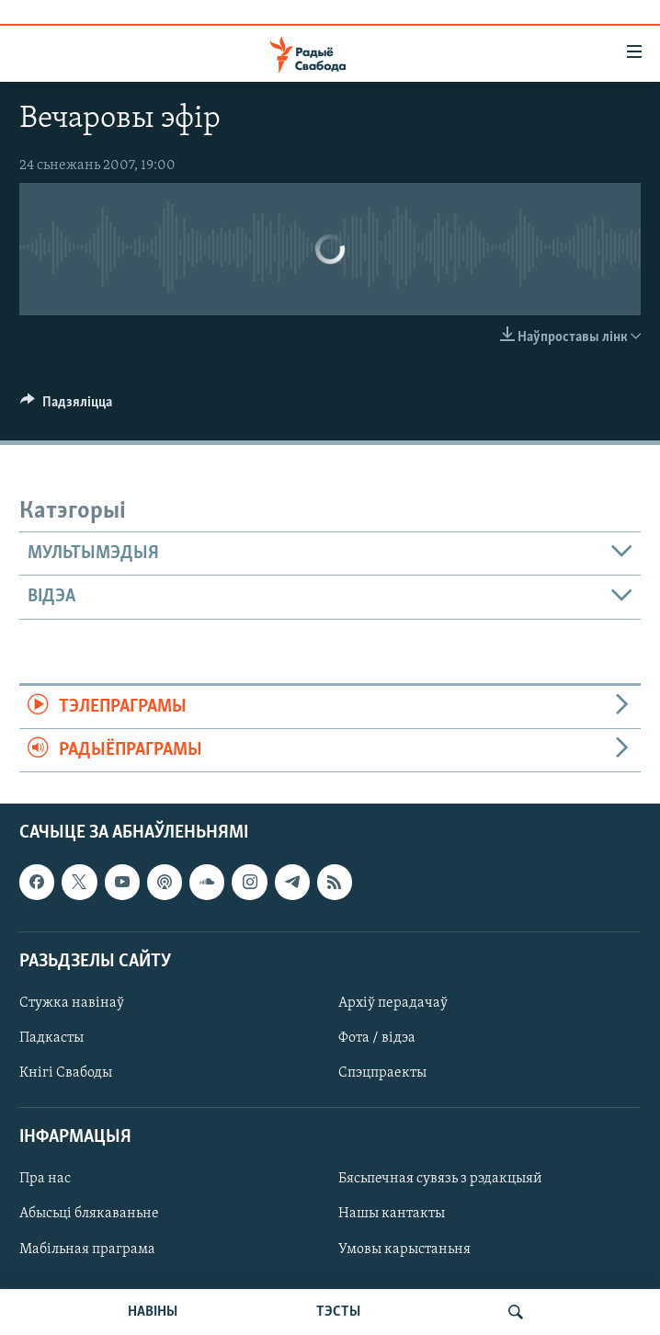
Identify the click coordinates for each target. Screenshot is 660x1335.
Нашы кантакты (391, 1214)
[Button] (66, 406)
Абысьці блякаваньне (89, 1214)
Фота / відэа (376, 1038)
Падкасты (51, 1038)
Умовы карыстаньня (404, 1249)
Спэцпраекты (382, 1073)
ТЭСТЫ (338, 1312)
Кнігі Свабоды (65, 1073)
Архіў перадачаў (393, 1003)
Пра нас (45, 1179)
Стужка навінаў (71, 1003)
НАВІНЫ (152, 1312)
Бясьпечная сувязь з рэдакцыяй (440, 1179)
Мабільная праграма (87, 1249)
